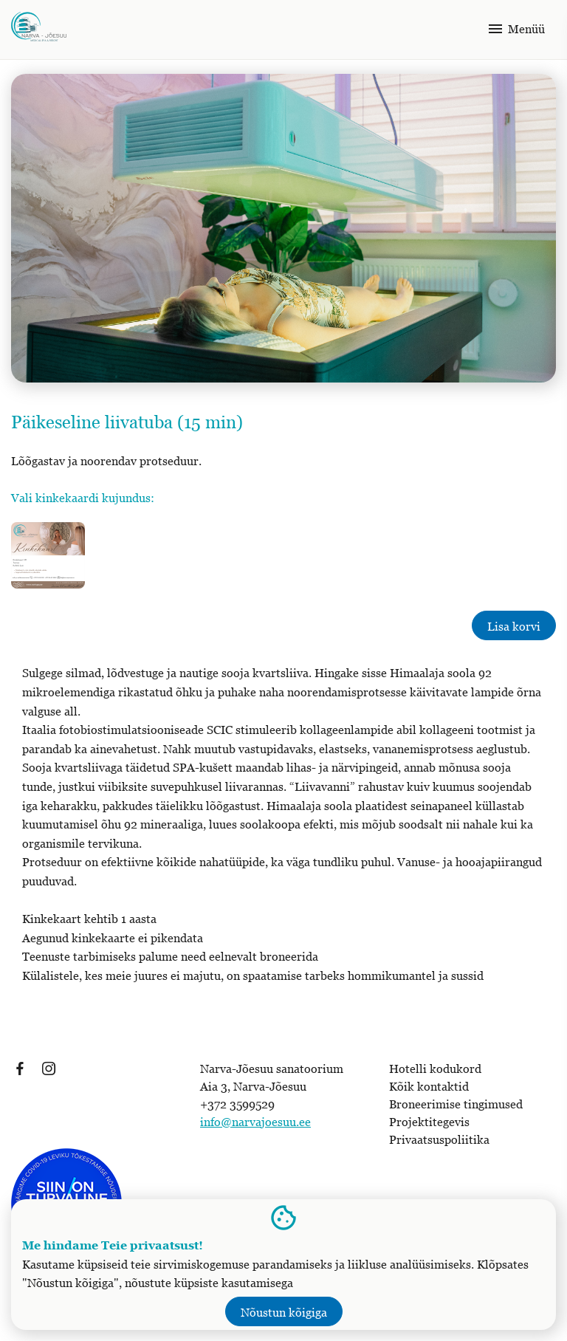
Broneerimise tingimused (456, 1104)
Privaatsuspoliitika (439, 1139)
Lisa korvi (513, 626)
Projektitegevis (429, 1121)
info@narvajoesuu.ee (255, 1121)
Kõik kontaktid (429, 1086)
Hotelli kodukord (435, 1068)
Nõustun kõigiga (284, 1312)
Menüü (516, 28)
